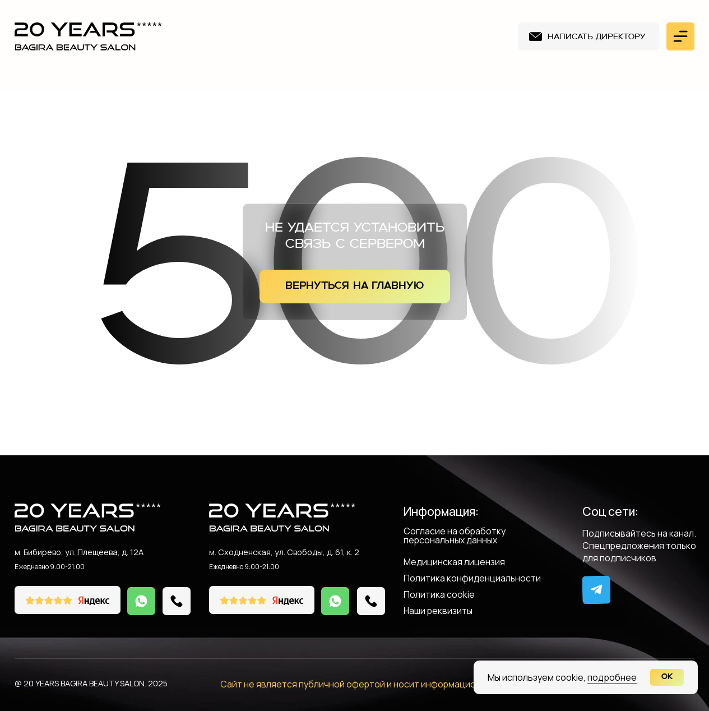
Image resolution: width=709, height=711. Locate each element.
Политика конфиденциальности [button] (472, 579)
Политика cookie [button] (439, 595)
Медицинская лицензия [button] (454, 562)
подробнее (612, 677)
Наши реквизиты (438, 611)
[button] (588, 36)
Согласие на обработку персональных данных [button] (455, 536)
